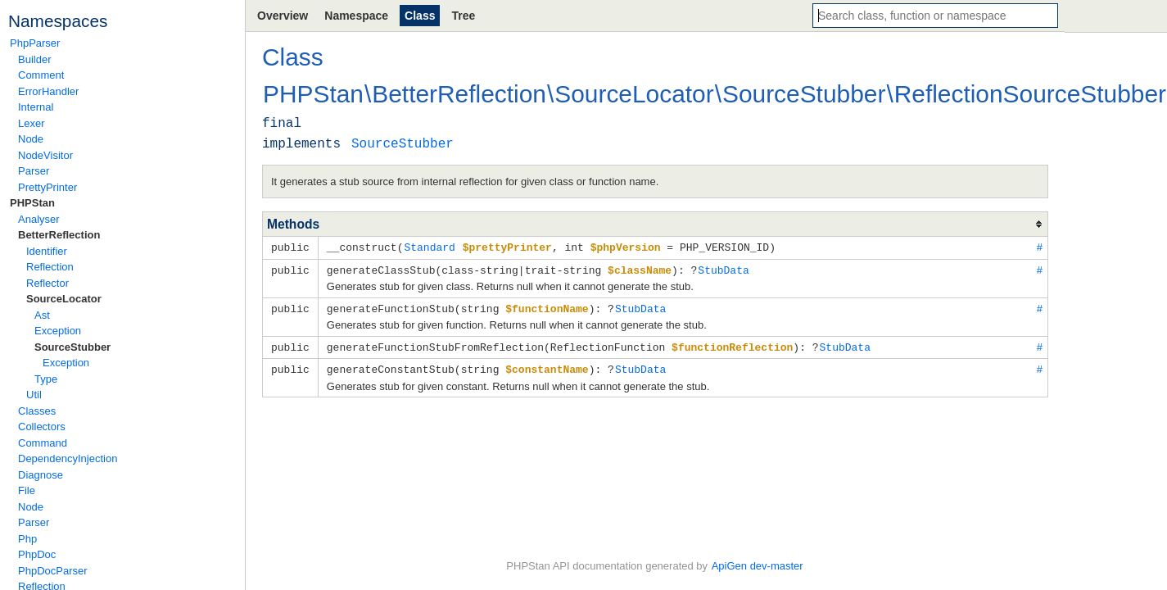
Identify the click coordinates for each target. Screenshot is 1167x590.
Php (27, 539)
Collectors (42, 426)
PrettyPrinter (47, 187)
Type (45, 379)
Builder (34, 59)
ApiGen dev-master (757, 566)
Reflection (50, 267)
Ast (42, 315)
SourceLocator (64, 299)
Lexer (31, 123)
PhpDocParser (53, 571)
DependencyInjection (67, 458)
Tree (463, 15)
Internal (35, 107)
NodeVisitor (45, 155)
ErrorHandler (48, 91)
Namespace (356, 15)
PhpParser (35, 43)
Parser (33, 171)
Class (420, 15)
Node (30, 139)
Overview (282, 15)
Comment (41, 75)
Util (34, 394)
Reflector (47, 283)
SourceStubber (72, 347)
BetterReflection (59, 235)
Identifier (46, 251)
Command (42, 443)
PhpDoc (37, 554)
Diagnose (40, 475)
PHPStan (32, 203)
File (26, 490)
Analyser (39, 219)
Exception (57, 330)
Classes (37, 411)
